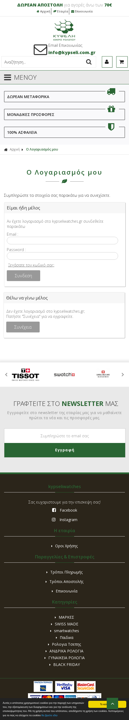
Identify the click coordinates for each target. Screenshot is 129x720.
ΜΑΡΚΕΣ (64, 617)
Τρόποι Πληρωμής (64, 572)
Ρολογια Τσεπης (64, 644)
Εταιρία (60, 11)
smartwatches (64, 630)
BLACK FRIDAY (64, 664)
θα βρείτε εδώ (49, 715)
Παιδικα (64, 637)
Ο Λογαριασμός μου (42, 149)
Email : (12, 234)
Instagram (64, 519)
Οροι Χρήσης (64, 545)
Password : (16, 249)
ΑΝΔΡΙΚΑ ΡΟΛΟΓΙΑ (64, 651)
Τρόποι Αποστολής (64, 581)
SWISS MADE (64, 623)
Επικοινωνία (82, 11)
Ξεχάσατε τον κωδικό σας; (31, 265)
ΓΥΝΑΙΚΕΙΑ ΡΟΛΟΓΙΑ (65, 657)
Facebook (64, 510)
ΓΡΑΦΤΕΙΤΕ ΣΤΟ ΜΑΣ (65, 403)
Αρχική (43, 11)
